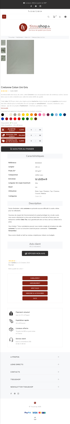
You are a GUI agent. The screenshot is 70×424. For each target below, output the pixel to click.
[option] (3, 44)
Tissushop (11, 37)
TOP (35, 419)
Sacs (35, 298)
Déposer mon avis (35, 253)
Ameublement (35, 283)
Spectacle (35, 288)
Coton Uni (27, 37)
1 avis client (13, 91)
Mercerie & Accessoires (35, 293)
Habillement (19, 37)
